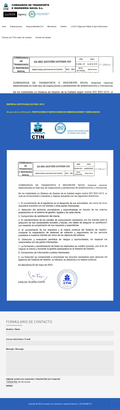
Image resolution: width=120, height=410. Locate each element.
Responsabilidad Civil (34, 26)
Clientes (63, 26)
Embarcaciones (16, 26)
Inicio (4, 26)
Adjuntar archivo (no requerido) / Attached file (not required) (33, 382)
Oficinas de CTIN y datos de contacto (17, 37)
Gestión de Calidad (43, 37)
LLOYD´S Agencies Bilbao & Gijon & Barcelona (89, 26)
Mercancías (51, 26)
